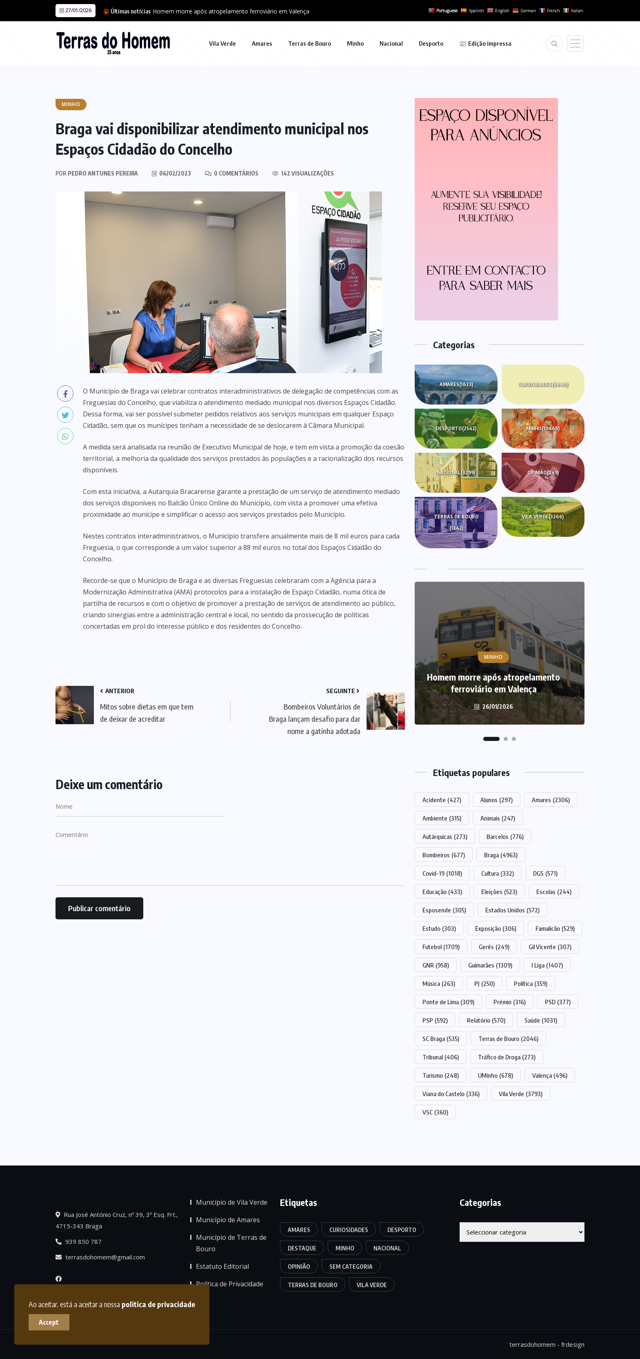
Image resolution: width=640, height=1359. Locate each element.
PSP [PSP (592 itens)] (435, 1020)
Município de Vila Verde (231, 1202)
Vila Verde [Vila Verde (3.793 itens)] (520, 1094)
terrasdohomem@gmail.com (100, 1257)
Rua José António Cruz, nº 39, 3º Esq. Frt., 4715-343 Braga (117, 1220)
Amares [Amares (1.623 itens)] (299, 1229)
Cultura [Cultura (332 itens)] (497, 873)
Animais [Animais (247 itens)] (497, 818)
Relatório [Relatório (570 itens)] (486, 1020)
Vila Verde (222, 43)
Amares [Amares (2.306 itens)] (551, 800)
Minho (355, 43)
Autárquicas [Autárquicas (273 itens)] (444, 836)
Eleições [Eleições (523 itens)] (499, 892)
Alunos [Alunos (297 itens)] (496, 800)
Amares (262, 43)
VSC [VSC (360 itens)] (435, 1112)
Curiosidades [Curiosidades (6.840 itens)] (348, 1229)
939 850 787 (79, 1241)
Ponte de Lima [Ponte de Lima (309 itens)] (448, 1002)
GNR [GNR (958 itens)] (435, 965)
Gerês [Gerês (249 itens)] (494, 947)
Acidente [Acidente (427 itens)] (441, 800)
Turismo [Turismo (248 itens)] (440, 1075)
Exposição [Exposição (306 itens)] (495, 928)
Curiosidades (543, 384)
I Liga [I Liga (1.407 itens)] (547, 965)
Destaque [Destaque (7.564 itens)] (302, 1248)
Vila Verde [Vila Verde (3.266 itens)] (372, 1284)
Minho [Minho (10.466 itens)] (345, 1248)
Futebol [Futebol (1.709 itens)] (441, 947)
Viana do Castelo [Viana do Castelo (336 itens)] (451, 1094)
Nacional (391, 43)
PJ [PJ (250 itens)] (484, 983)
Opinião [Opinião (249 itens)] (299, 1266)
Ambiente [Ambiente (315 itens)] (441, 818)
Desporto (431, 43)
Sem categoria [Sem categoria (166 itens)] (351, 1266)
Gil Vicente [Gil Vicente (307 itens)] (550, 947)
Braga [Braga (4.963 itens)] (501, 855)
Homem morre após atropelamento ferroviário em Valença (231, 11)
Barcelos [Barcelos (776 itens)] (505, 836)
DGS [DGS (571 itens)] (545, 873)
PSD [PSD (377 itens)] (558, 1002)
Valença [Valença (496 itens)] (549, 1075)
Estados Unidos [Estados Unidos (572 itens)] (512, 910)
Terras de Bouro (309, 43)
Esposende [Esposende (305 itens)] (444, 910)
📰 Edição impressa (485, 43)
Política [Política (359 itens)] (530, 983)
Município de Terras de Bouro (231, 1243)
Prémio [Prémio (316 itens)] (509, 1002)
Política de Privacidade (229, 1283)
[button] (491, 739)
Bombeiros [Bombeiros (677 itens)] (443, 855)
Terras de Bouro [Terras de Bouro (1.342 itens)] (313, 1284)
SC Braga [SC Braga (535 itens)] (440, 1038)
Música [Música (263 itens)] (438, 983)
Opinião (543, 472)
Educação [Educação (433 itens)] (442, 892)
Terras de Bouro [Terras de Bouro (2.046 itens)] (508, 1038)
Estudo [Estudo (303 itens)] (439, 928)
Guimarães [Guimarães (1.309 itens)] (490, 965)
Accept (49, 1322)
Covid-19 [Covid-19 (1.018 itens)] (442, 873)
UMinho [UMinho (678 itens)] (495, 1075)
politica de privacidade (158, 1304)
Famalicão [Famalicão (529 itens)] (555, 928)
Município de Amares (228, 1219)
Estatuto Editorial (222, 1266)
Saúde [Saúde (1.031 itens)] (540, 1020)
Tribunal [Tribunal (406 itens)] (440, 1057)
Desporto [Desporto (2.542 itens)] (401, 1229)
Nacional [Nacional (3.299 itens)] (387, 1248)
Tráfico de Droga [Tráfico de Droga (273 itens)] (507, 1057)
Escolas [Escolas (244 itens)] (553, 892)
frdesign (572, 1344)
